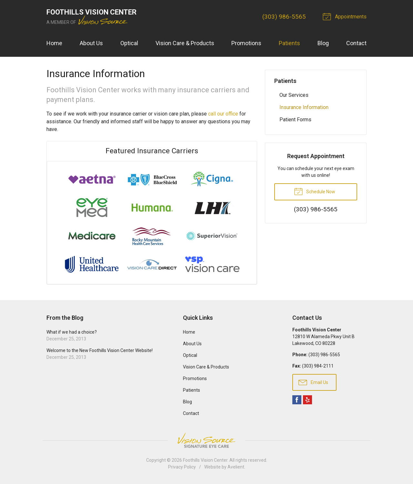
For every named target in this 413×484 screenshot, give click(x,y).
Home (54, 43)
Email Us (313, 382)
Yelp (307, 399)
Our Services (293, 95)
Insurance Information (303, 107)
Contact (356, 43)
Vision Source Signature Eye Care (206, 440)
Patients (289, 43)
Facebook (296, 399)
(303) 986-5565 (284, 16)
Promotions (246, 43)
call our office (223, 114)
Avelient (235, 466)
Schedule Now (314, 191)
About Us (91, 43)
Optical (129, 43)
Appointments (346, 16)
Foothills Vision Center (205, 460)
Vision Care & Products (185, 43)
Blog (323, 43)
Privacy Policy (182, 466)
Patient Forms (295, 119)
